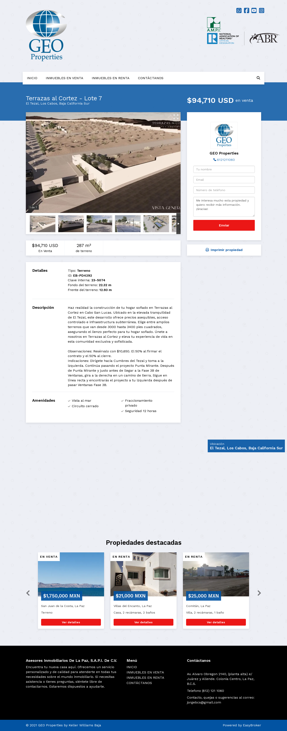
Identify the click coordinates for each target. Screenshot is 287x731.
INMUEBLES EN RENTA (111, 78)
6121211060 (226, 160)
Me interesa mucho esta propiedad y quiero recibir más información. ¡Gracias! (224, 207)
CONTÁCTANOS (150, 78)
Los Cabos (48, 103)
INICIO (32, 78)
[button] (26, 592)
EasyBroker (252, 725)
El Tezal (32, 103)
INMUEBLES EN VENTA (64, 78)
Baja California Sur (74, 103)
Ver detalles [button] (71, 622)
